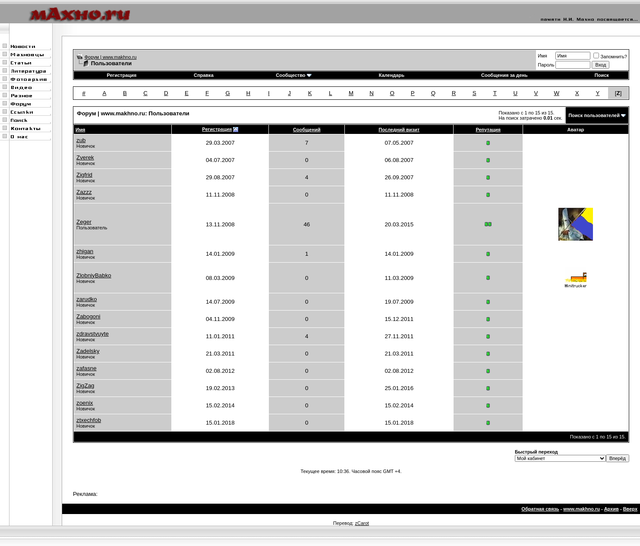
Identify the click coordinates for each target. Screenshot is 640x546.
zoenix (84, 403)
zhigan (84, 251)
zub (81, 140)
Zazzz (84, 192)
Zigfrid (84, 174)
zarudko (86, 299)
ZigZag (85, 385)
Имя (542, 55)
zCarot (362, 523)
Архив (611, 508)
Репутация (488, 129)
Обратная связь (540, 508)
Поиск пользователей (594, 115)
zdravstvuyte (92, 333)
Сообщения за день (504, 75)
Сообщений (307, 129)
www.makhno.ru (581, 508)
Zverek (85, 157)
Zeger (83, 222)
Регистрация (121, 75)
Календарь (391, 75)
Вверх (630, 508)
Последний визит (398, 129)
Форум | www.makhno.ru (111, 57)
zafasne (86, 368)
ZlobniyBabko (93, 275)
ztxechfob (88, 420)
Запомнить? (610, 56)
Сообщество (293, 75)
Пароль (546, 64)
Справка (204, 75)
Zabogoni (88, 316)
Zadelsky (87, 351)
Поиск (602, 75)
